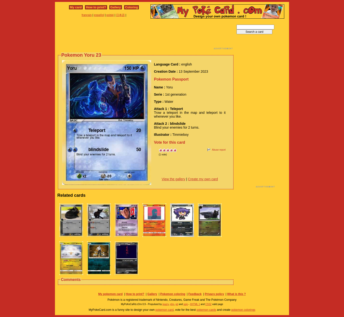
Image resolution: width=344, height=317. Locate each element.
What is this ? (236, 294)
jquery (165, 304)
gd (177, 304)
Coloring (131, 7)
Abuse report (219, 149)
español (99, 15)
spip (185, 304)
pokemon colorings (243, 310)
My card (76, 7)
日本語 (120, 15)
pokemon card (165, 310)
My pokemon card (110, 294)
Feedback (194, 294)
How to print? (96, 7)
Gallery (115, 7)
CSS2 (208, 304)
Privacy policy (214, 294)
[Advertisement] (146, 35)
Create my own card (203, 179)
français (87, 15)
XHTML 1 (195, 304)
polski (110, 15)
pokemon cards (206, 310)
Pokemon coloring (172, 294)
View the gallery (173, 179)
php (172, 304)
